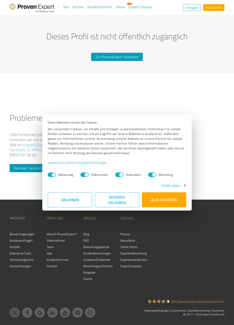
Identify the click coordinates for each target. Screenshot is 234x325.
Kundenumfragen (21, 240)
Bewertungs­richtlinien (98, 266)
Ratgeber (89, 272)
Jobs (49, 253)
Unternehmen (56, 240)
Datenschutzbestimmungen (86, 162)
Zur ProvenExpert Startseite (117, 56)
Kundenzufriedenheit (97, 259)
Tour (66, 6)
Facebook (17, 149)
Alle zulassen (164, 199)
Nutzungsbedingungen (157, 310)
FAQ (86, 240)
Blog (86, 234)
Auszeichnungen (20, 266)
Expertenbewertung (133, 253)
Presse (125, 234)
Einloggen (192, 7)
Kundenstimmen (99, 6)
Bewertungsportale (96, 247)
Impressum (56, 162)
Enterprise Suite (20, 253)
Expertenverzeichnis (133, 259)
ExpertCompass (140, 6)
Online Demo (128, 247)
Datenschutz (179, 310)
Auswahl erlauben (117, 199)
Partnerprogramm (22, 259)
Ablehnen (70, 199)
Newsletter (128, 240)
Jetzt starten (213, 7)
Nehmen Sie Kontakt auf (33, 168)
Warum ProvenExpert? (62, 234)
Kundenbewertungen (97, 253)
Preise (120, 6)
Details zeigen (170, 185)
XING (35, 149)
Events (88, 279)
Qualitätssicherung (198, 310)
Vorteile (78, 6)
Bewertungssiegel (22, 234)
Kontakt (52, 266)
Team (50, 247)
